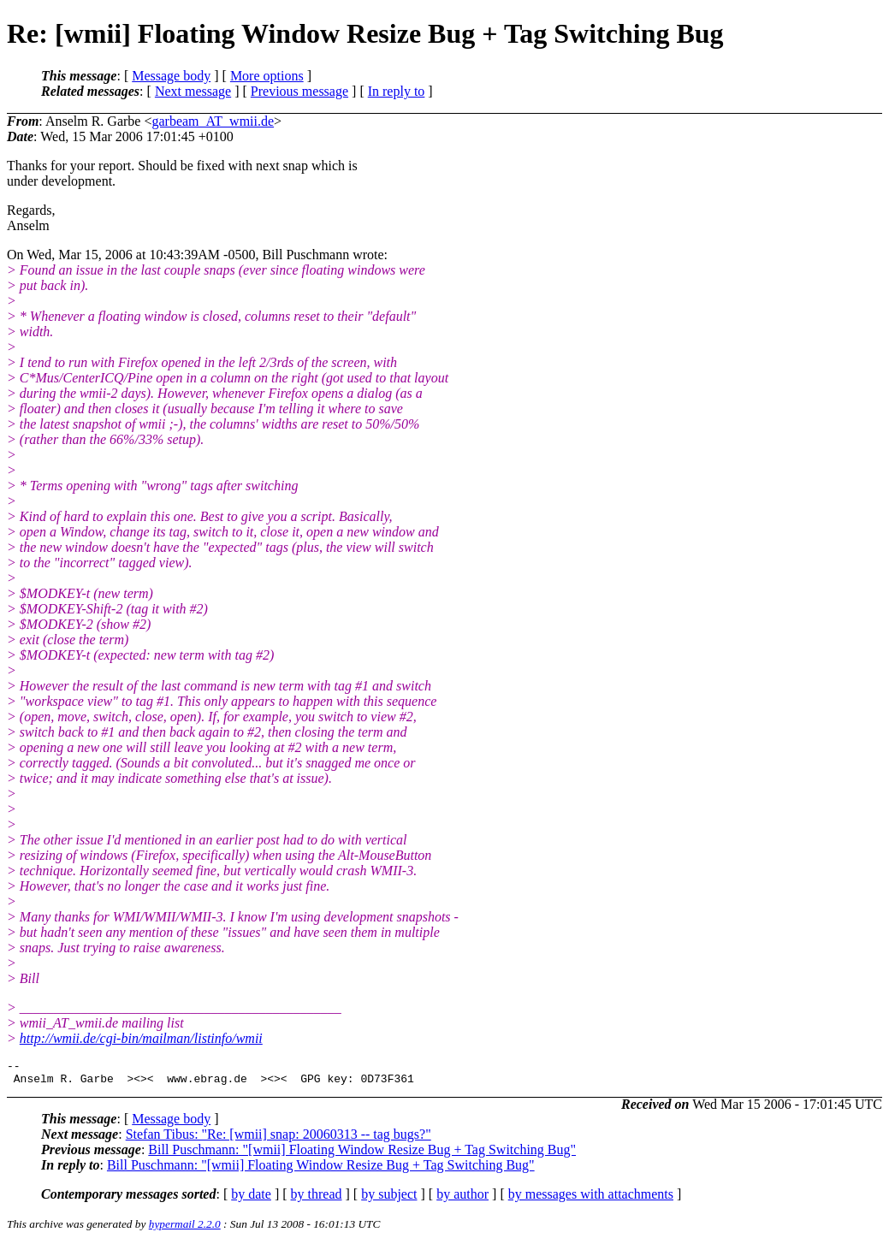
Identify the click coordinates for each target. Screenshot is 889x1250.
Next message (193, 91)
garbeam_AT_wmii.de (212, 121)
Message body (171, 75)
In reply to (396, 91)
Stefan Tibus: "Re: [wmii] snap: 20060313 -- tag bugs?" (278, 1139)
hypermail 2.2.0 (185, 1229)
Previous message (299, 91)
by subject (389, 1199)
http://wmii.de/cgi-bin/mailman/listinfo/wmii (141, 1038)
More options (267, 75)
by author (462, 1199)
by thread (316, 1199)
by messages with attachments (590, 1199)
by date (251, 1199)
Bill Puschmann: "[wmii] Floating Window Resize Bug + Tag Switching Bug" (362, 1154)
